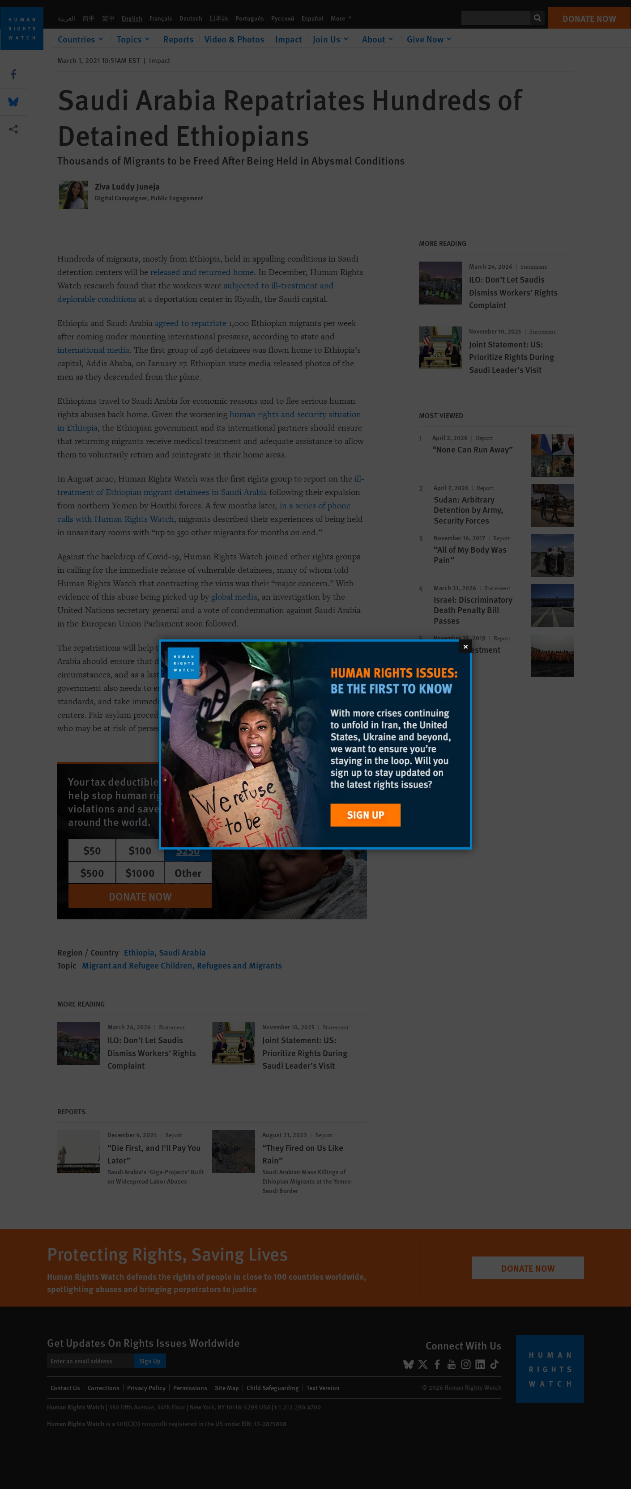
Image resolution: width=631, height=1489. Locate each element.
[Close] (465, 646)
